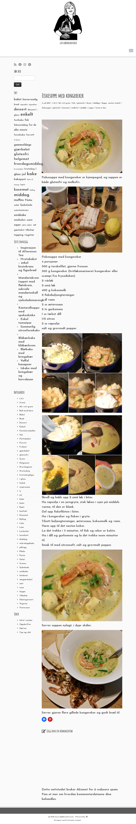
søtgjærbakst (25, 580)
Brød (21, 419)
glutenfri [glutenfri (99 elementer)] (21, 154)
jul (20, 495)
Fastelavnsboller (27, 431)
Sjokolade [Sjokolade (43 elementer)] (26, 205)
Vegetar (23, 604)
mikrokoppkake (26, 543)
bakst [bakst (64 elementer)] (18, 99)
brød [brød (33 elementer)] (16, 104)
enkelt (118, 103)
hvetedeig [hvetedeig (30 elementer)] (29, 169)
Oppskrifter (25, 624)
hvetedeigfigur (26, 475)
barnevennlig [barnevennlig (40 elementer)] (30, 99)
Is (20, 491)
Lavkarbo (24, 531)
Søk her (23, 628)
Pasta (22, 555)
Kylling (22, 519)
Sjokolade (24, 567)
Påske (22, 551)
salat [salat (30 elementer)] (16, 205)
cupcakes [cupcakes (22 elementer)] (33, 105)
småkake (23, 572)
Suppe (22, 592)
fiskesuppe (46, 108)
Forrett (22, 443)
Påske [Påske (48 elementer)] (28, 200)
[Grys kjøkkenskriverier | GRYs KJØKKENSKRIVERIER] (68, 20)
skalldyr (83, 108)
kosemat (66, 108)
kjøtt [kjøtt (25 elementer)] (22, 185)
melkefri (75, 108)
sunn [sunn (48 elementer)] (29, 220)
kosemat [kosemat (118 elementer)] (21, 189)
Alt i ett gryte (26, 407)
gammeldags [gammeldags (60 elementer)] (22, 144)
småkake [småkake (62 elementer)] (20, 215)
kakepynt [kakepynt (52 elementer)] (20, 179)
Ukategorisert (26, 600)
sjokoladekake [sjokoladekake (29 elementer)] (21, 210)
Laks (21, 523)
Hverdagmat (25, 467)
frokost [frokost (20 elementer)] (17, 140)
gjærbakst (24, 451)
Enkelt (22, 427)
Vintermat (24, 608)
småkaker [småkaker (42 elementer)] (20, 220)
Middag (23, 539)
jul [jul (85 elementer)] (24, 174)
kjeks (21, 503)
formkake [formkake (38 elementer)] (19, 135)
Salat (22, 559)
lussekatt (23, 535)
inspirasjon (24, 487)
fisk (21, 435)
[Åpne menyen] (131, 51)
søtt (21, 584)
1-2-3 (21, 399)
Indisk (22, 483)
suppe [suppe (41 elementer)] (17, 225)
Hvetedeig (24, 471)
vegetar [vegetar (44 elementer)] (29, 235)
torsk (97, 108)
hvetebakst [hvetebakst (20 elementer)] (18, 169)
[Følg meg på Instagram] (25, 65)
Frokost (23, 447)
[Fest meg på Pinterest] (30, 65)
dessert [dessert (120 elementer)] (20, 109)
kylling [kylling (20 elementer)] (32, 190)
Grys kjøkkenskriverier (64, 817)
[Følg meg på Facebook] (21, 65)
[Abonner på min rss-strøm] (16, 65)
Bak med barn (26, 411)
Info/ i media (25, 620)
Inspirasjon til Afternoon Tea (27, 251)
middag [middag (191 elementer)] (21, 195)
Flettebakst (25, 439)
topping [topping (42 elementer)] (18, 235)
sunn (21, 588)
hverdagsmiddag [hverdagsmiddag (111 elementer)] (28, 164)
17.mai (22, 403)
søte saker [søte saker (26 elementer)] (27, 225)
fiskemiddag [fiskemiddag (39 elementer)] (21, 125)
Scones (22, 563)
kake (21, 499)
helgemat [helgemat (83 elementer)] (21, 159)
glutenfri (23, 455)
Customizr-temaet (73, 820)
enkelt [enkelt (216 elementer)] (26, 114)
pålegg (22, 547)
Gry (104, 108)
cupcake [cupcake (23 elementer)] (24, 105)
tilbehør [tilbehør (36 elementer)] (29, 230)
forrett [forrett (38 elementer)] (30, 135)
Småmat (23, 576)
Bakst (22, 415)
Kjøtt (21, 507)
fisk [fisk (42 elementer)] (27, 120)
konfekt (23, 511)
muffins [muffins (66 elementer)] (19, 200)
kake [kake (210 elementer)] (32, 174)
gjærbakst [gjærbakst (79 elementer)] (22, 149)
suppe (91, 108)
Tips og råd (25, 632)
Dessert (23, 423)
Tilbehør (23, 596)
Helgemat (24, 463)
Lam (21, 527)
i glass (22, 479)
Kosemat (23, 515)
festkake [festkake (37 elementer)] (19, 120)
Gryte (22, 459)
